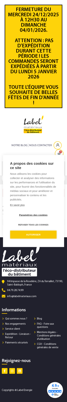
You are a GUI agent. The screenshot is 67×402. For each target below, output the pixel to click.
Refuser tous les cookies (33, 225)
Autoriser (33, 234)
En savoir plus (17, 205)
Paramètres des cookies (33, 215)
